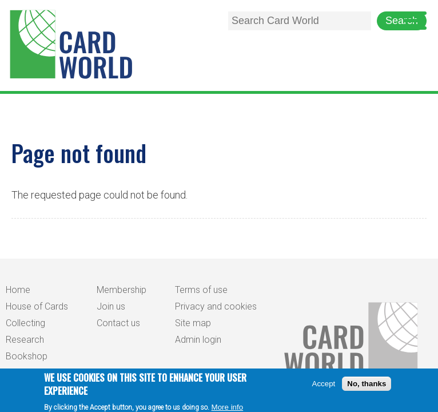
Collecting (25, 323)
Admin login (198, 339)
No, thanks (366, 385)
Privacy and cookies (216, 306)
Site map (193, 323)
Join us (111, 306)
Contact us (118, 323)
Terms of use (201, 289)
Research (25, 339)
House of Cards (37, 306)
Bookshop (26, 356)
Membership (121, 289)
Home (18, 289)
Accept (324, 385)
